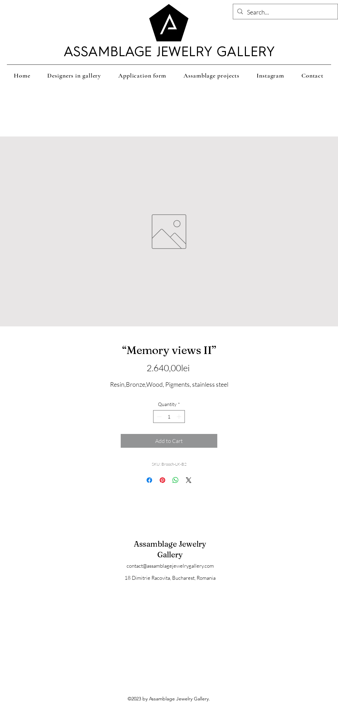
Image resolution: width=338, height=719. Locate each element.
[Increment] (179, 417)
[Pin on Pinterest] (162, 480)
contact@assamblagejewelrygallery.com (170, 566)
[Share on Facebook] (149, 480)
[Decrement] (158, 417)
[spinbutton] (169, 417)
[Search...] (285, 12)
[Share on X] (189, 480)
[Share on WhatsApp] (175, 480)
